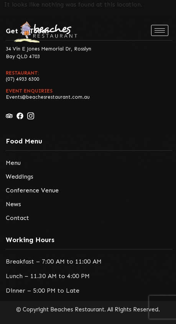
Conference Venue (32, 190)
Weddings (19, 176)
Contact (17, 217)
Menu (13, 162)
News (13, 204)
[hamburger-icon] (159, 30)
